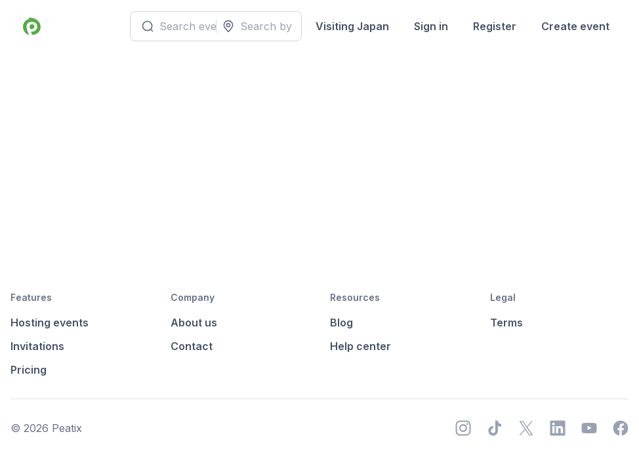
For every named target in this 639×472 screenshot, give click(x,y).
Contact (192, 346)
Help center (360, 346)
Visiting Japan (352, 26)
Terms (506, 322)
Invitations (37, 346)
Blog (341, 322)
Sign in (431, 26)
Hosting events (49, 322)
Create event (575, 26)
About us (194, 322)
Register (494, 26)
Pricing (28, 369)
